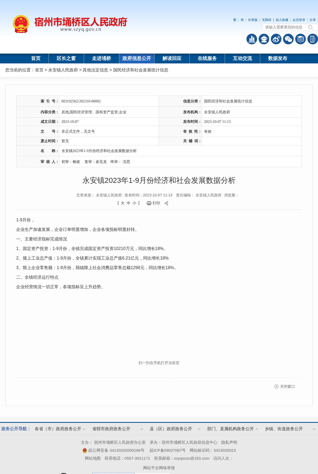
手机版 (312, 39)
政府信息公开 (136, 58)
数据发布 (277, 58)
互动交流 (242, 58)
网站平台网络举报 (159, 468)
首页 (36, 58)
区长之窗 (66, 58)
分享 (313, 20)
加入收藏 (282, 20)
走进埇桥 (101, 58)
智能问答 (264, 39)
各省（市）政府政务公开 (58, 428)
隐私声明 (229, 442)
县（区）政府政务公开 (171, 428)
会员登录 (299, 20)
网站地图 (93, 458)
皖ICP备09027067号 (168, 450)
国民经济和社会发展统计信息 (140, 70)
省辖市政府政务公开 (111, 428)
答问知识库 (300, 39)
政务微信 (288, 39)
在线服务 (207, 58)
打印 (156, 203)
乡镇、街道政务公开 (284, 428)
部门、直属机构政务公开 (230, 428)
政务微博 (276, 39)
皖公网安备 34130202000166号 (113, 450)
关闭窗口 (287, 386)
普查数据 (251, 39)
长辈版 (253, 20)
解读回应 (172, 58)
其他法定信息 (95, 70)
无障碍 (266, 20)
